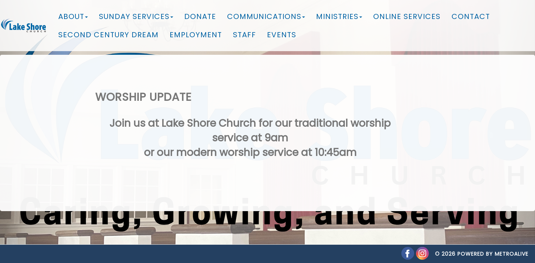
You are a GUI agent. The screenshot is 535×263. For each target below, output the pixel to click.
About (73, 16)
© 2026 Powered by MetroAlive (481, 246)
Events (281, 35)
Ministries (339, 16)
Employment (196, 35)
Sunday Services (136, 16)
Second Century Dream (108, 35)
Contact (471, 16)
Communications (266, 16)
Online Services (407, 16)
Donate (200, 16)
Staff (244, 35)
